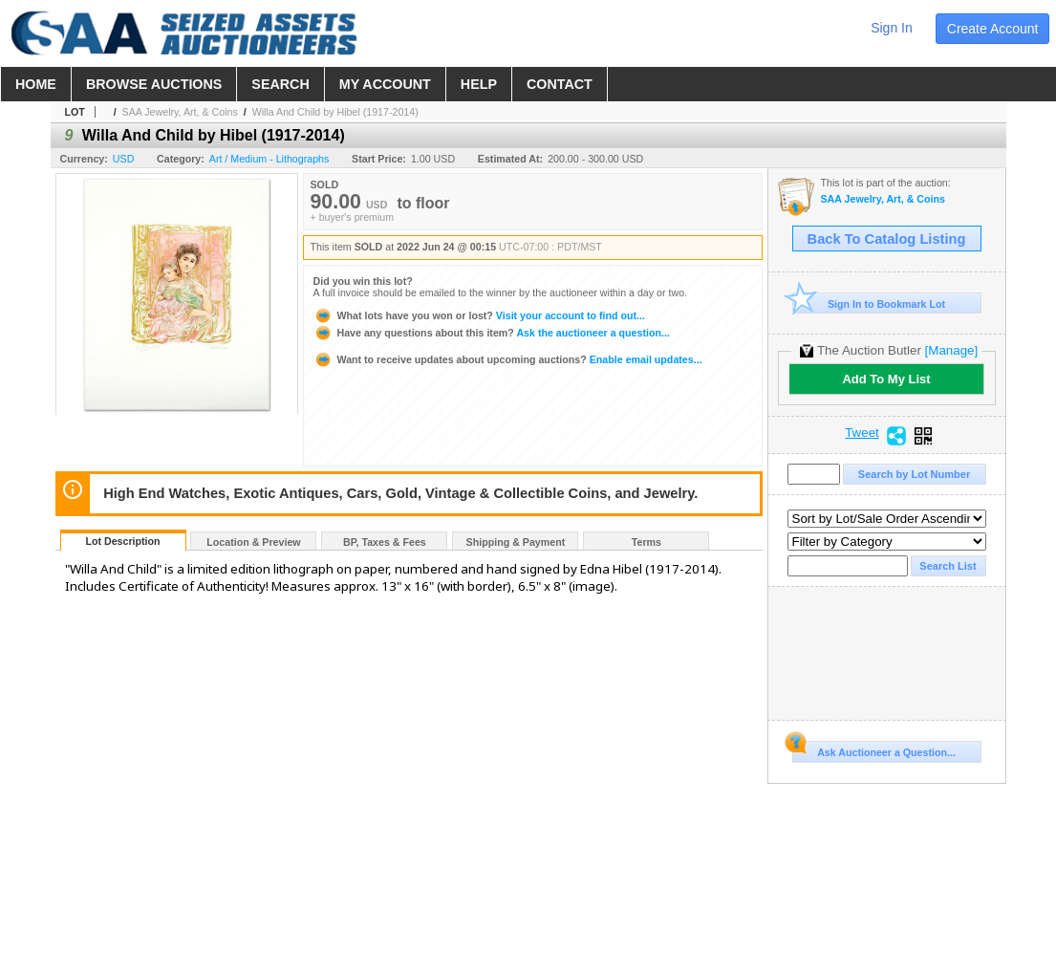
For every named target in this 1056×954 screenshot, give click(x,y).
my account (385, 84)
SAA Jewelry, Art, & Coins (180, 112)
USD (124, 158)
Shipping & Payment (516, 542)
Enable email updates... (507, 359)
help (479, 84)
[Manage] (951, 350)
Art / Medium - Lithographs (269, 158)
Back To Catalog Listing (887, 239)
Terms (646, 542)
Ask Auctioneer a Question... (874, 749)
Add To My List (886, 379)
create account (993, 28)
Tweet (862, 433)
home (35, 84)
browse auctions (154, 84)
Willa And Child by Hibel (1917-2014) (335, 112)
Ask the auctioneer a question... (491, 332)
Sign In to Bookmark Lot (869, 303)
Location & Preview (253, 542)
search (280, 84)
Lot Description (122, 541)
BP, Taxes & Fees (384, 542)
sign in (892, 27)
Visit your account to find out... (479, 315)
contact (560, 84)
